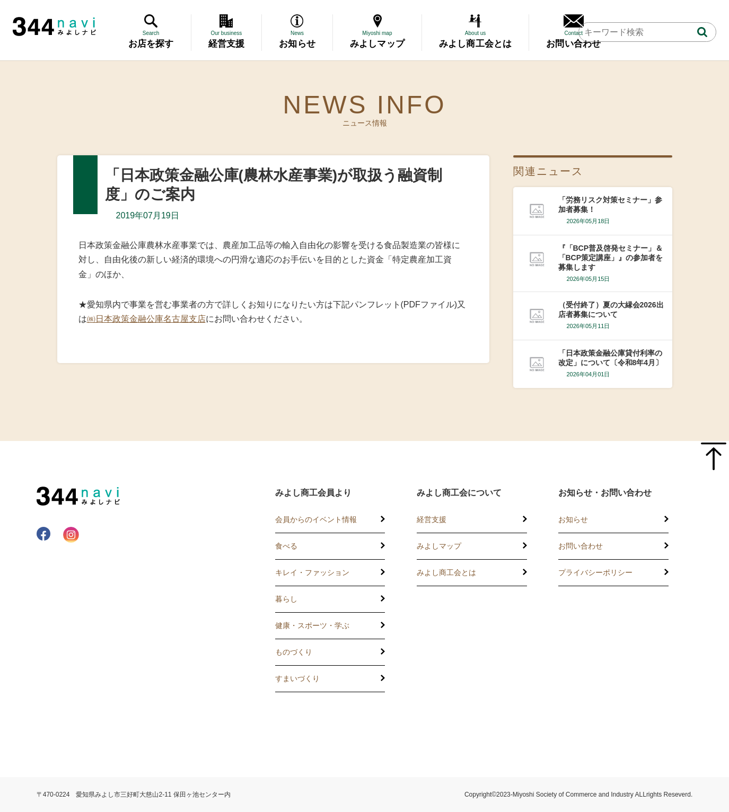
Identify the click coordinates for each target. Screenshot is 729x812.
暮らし (286, 599)
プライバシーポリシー (595, 572)
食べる (286, 546)
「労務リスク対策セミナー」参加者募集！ (610, 205)
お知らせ (573, 519)
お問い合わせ (580, 546)
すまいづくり (297, 678)
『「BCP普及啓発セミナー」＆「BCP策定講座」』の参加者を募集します (610, 257)
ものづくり (293, 652)
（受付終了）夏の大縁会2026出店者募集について (611, 310)
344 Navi (54, 26)
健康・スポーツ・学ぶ (312, 625)
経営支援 (431, 519)
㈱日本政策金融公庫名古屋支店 (146, 318)
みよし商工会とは (446, 572)
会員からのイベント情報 (316, 519)
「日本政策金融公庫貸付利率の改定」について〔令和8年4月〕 (610, 358)
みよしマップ (439, 546)
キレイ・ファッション (312, 572)
